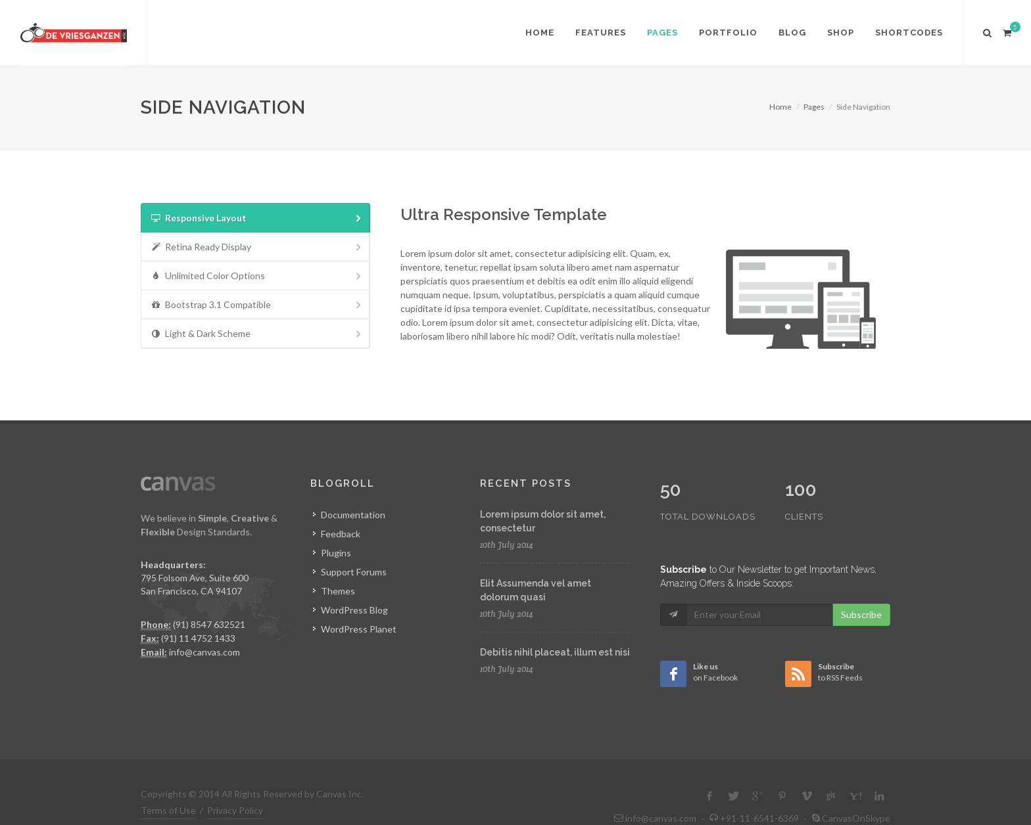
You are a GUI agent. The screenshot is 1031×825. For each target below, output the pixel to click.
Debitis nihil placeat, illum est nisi (555, 652)
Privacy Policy (235, 782)
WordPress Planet (358, 629)
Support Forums (354, 571)
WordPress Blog (354, 609)
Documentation (353, 514)
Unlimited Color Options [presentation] (257, 276)
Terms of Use (168, 782)
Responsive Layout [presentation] (257, 218)
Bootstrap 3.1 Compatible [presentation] (257, 305)
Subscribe (861, 586)
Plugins (336, 552)
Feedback (340, 533)
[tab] (255, 218)
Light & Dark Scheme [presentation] (257, 334)
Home (780, 107)
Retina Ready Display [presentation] (257, 247)
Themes (338, 590)
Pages (814, 107)
